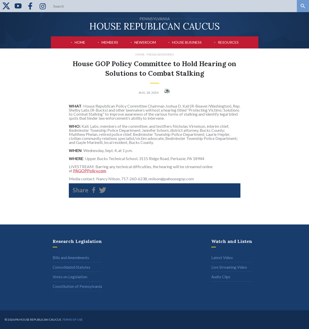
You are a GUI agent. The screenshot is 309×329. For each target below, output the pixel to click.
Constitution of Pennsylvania (77, 286)
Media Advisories (160, 54)
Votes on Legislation (70, 276)
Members (109, 42)
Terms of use (72, 319)
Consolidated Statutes (71, 267)
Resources (228, 42)
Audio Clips (220, 276)
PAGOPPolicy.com (89, 170)
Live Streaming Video (229, 267)
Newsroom (145, 42)
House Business (187, 42)
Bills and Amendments (71, 257)
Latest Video (222, 257)
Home (80, 42)
